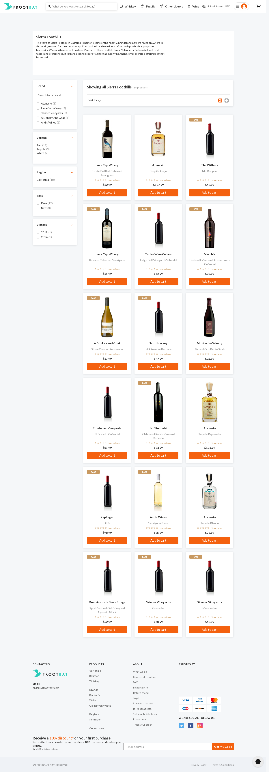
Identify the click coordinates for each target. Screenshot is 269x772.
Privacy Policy (198, 764)
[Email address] (167, 746)
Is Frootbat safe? (142, 708)
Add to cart (107, 192)
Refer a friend (141, 692)
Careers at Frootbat (144, 676)
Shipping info (140, 687)
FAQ (135, 682)
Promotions (139, 719)
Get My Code (223, 746)
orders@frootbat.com (46, 687)
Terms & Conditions (222, 764)
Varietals (95, 670)
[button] (133, 6)
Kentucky (94, 719)
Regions (94, 714)
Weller (93, 700)
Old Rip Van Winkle (100, 705)
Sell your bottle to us (145, 714)
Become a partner (143, 703)
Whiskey (94, 681)
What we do (140, 671)
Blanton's (94, 695)
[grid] (55, 113)
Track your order (142, 724)
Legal (136, 698)
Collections (96, 728)
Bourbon (94, 675)
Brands (93, 689)
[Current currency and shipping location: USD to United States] (216, 6)
